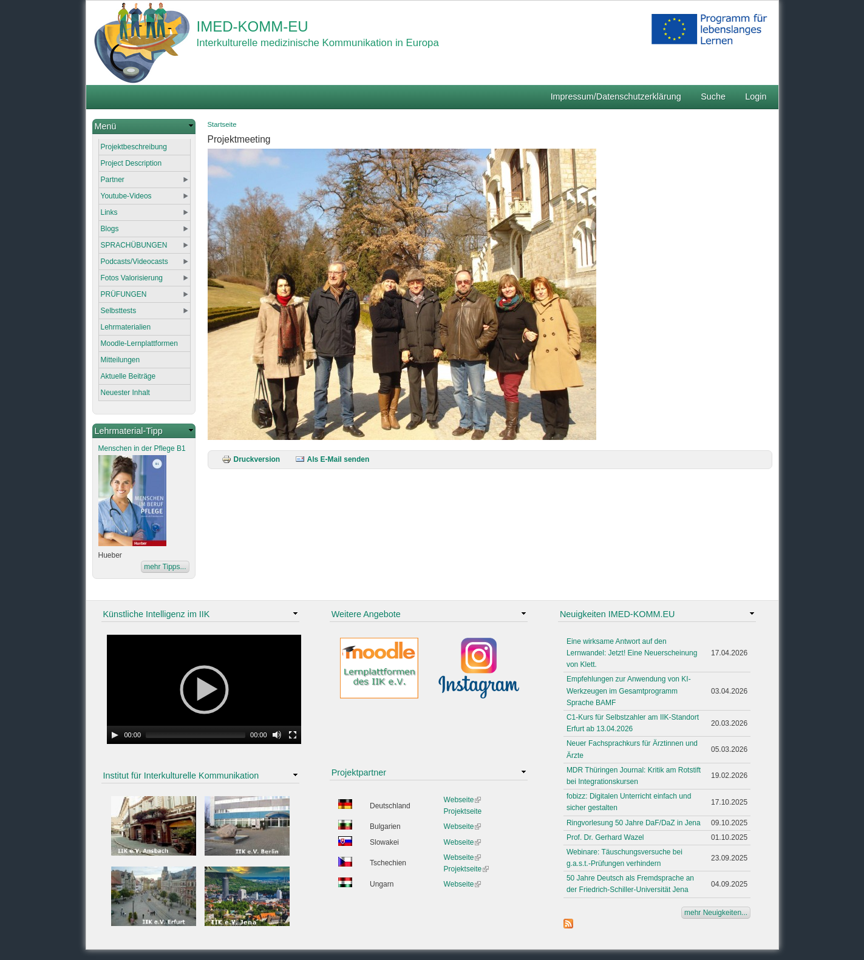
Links (109, 212)
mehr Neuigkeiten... (715, 912)
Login (755, 96)
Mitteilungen (120, 360)
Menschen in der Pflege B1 (142, 448)
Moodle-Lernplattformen (139, 343)
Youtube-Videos (126, 196)
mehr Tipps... (165, 567)
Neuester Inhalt (125, 392)
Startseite (222, 124)
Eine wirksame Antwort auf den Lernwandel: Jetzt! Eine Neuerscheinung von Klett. (631, 653)
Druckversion (251, 459)
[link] (144, 126)
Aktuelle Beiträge (128, 376)
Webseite (462, 800)
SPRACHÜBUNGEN (134, 245)
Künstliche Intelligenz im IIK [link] (156, 614)
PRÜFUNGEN (124, 294)
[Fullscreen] (293, 735)
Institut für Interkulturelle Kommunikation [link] (181, 775)
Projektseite (463, 811)
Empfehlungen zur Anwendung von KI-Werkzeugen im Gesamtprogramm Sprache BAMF (628, 690)
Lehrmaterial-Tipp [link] (129, 431)
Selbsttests (119, 310)
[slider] (195, 735)
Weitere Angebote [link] (366, 614)
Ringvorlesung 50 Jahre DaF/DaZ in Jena (633, 823)
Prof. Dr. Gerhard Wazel (605, 837)
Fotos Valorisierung (132, 278)
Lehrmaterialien (126, 327)
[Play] (115, 735)
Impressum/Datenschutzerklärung (616, 96)
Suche (713, 96)
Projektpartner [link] (359, 772)
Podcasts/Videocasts (134, 261)
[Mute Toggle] (277, 735)
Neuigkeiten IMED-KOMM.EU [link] (617, 614)
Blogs (110, 229)
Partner (112, 179)
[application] (204, 689)
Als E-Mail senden (332, 459)
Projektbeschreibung (134, 147)
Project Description (131, 163)
